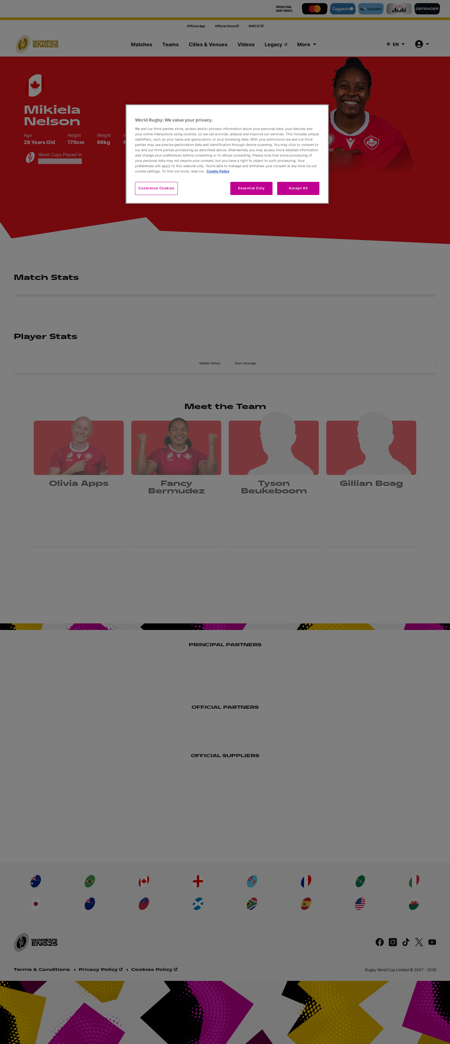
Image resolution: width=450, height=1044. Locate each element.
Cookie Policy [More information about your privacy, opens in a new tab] (218, 171)
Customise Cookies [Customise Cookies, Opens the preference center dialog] (156, 188)
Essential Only (251, 188)
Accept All (298, 188)
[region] (227, 154)
